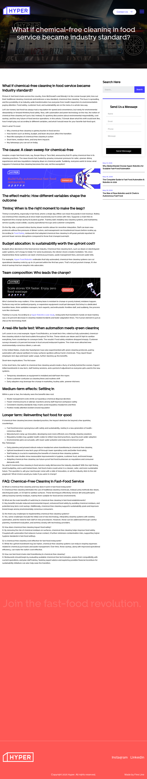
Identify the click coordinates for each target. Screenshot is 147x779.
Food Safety (19, 233)
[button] (124, 12)
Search (140, 89)
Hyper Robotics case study (43, 315)
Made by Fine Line (134, 774)
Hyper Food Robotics (23, 259)
